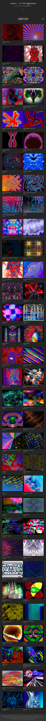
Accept (25, 719)
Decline (31, 719)
